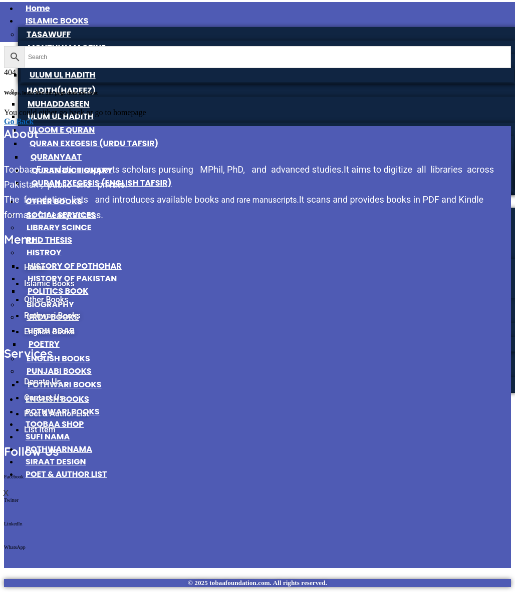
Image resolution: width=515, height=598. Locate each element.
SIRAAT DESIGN (56, 461)
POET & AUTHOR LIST (66, 474)
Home (38, 8)
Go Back (19, 121)
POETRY (44, 344)
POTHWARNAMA (59, 449)
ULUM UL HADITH (63, 75)
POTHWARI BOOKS (65, 384)
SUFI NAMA (48, 436)
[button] (257, 485)
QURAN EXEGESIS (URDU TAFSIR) (94, 143)
